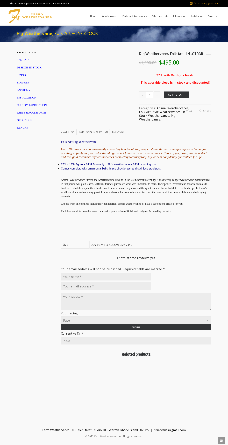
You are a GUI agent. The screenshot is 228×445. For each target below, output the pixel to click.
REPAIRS (22, 127)
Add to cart (176, 94)
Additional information (93, 131)
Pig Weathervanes (157, 117)
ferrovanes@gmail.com (204, 3)
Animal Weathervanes (172, 108)
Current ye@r (72, 333)
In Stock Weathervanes (162, 114)
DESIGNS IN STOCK (29, 67)
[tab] (69, 132)
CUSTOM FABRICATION (32, 105)
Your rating (69, 313)
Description (68, 131)
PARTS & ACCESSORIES (32, 112)
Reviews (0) (118, 131)
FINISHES (23, 82)
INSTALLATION (26, 97)
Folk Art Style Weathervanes (160, 112)
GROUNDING (25, 120)
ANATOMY (24, 90)
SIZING (21, 75)
